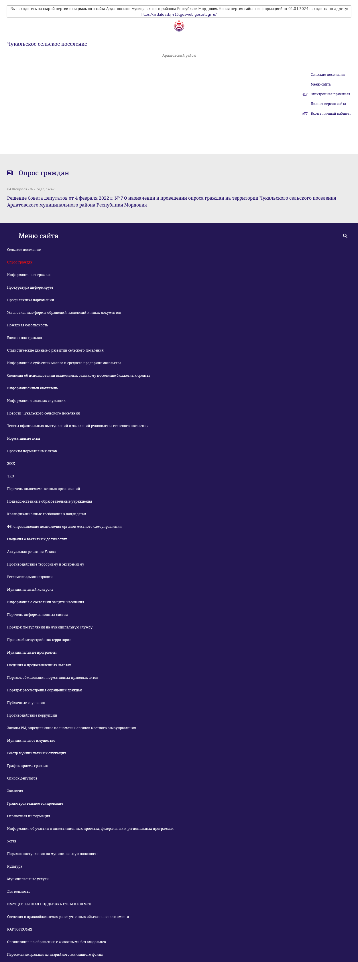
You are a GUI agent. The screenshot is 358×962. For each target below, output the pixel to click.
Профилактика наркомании (30, 300)
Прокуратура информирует (30, 287)
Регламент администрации (30, 577)
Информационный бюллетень (32, 388)
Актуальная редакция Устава (31, 552)
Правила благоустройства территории (39, 640)
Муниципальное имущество (31, 741)
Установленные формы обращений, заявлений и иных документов (64, 313)
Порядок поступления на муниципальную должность (52, 854)
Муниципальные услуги (28, 879)
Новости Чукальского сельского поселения (43, 413)
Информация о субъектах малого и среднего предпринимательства (64, 363)
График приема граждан (27, 766)
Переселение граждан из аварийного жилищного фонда (55, 955)
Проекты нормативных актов (32, 451)
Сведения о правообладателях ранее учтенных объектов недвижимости (68, 917)
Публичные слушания (26, 703)
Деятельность (18, 892)
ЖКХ (11, 464)
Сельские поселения (328, 75)
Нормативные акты (23, 439)
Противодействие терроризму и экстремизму (45, 564)
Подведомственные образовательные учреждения (49, 501)
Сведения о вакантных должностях (37, 539)
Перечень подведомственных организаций (43, 489)
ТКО (10, 476)
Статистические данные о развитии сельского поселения (55, 350)
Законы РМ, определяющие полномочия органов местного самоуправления (71, 728)
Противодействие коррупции (32, 715)
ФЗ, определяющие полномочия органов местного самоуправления (64, 527)
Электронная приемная (330, 94)
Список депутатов (22, 778)
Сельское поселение (24, 250)
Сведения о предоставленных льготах (39, 665)
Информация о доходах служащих (36, 401)
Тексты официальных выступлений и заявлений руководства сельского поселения (78, 426)
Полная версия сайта (328, 104)
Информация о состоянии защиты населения (45, 602)
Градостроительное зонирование (35, 804)
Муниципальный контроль (30, 590)
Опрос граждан (20, 262)
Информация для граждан (29, 275)
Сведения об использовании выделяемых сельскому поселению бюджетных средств (78, 376)
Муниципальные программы (32, 652)
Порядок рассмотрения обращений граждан (44, 690)
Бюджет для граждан (24, 338)
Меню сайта (321, 84)
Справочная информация (28, 816)
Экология (15, 791)
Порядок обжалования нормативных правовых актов (52, 678)
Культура (14, 866)
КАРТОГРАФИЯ (19, 929)
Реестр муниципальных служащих (36, 753)
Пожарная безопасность (27, 325)
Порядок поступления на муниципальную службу (50, 627)
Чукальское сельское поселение (47, 44)
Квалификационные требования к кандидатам (46, 514)
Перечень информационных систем (37, 615)
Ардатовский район (179, 55)
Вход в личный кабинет (331, 114)
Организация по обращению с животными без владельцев (56, 942)
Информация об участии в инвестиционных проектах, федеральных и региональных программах (90, 829)
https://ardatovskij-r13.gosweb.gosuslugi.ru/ (179, 14)
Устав (11, 841)
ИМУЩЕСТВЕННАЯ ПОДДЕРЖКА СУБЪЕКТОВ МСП (49, 904)
